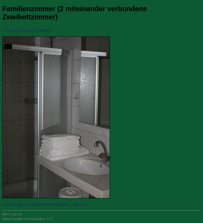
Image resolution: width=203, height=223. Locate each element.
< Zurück (9, 30)
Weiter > (46, 30)
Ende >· (82, 204)
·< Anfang (10, 204)
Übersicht (28, 30)
